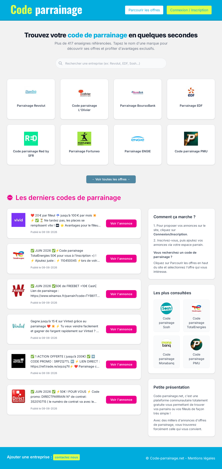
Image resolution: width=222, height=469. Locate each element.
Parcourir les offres (144, 10)
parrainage (46, 9)
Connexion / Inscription (189, 10)
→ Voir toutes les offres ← (111, 179)
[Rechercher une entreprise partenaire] (115, 63)
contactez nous (66, 457)
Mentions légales (201, 458)
